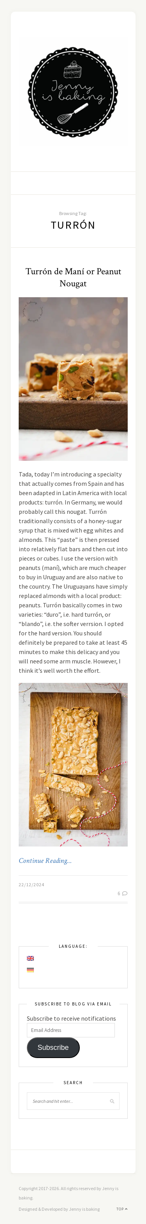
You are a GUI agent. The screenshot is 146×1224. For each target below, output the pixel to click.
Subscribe (53, 1047)
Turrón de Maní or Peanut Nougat (73, 277)
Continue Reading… (45, 861)
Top (122, 1209)
